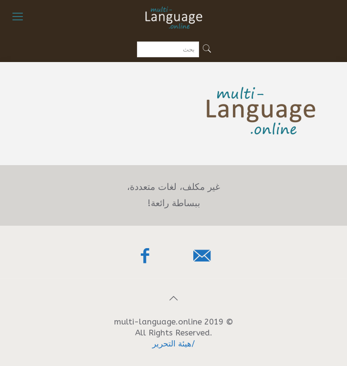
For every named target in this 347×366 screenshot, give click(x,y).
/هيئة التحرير (173, 343)
